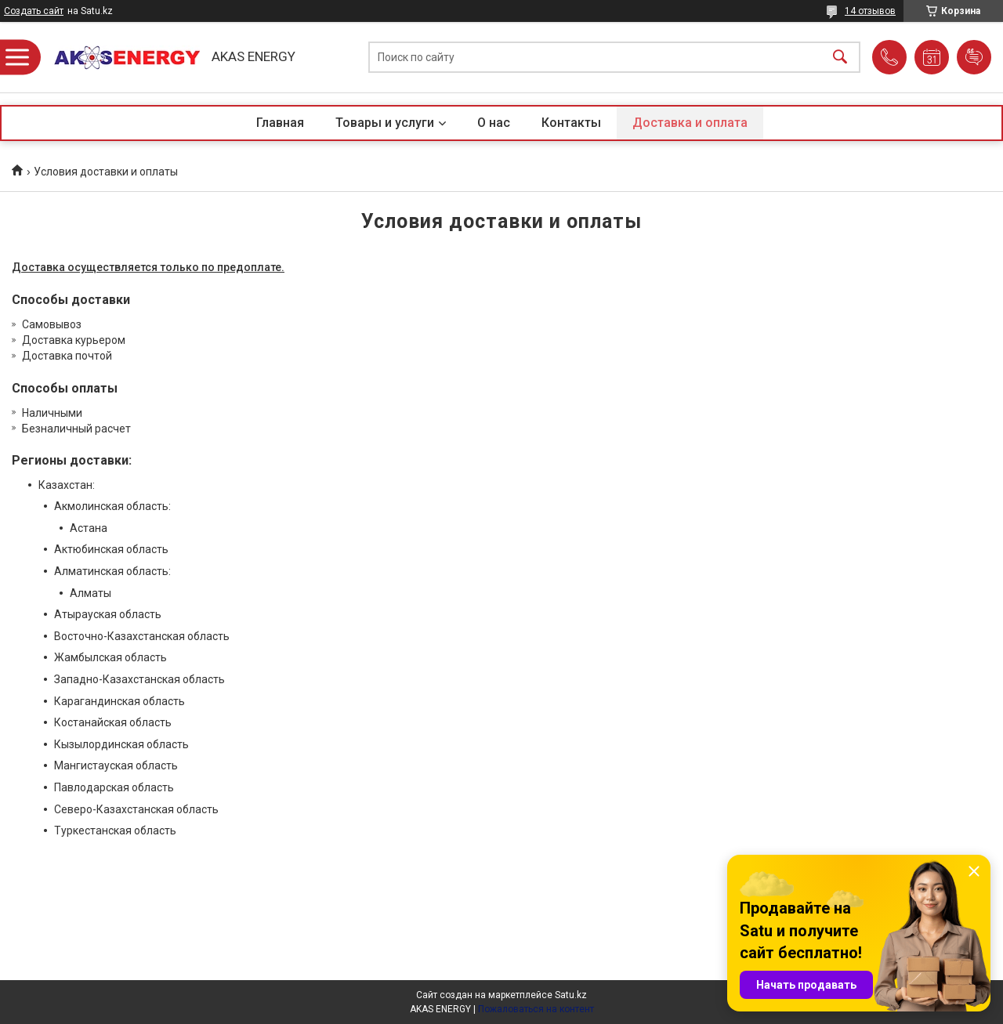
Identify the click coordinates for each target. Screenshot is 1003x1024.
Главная (280, 122)
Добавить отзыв (974, 57)
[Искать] (840, 57)
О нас (493, 122)
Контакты (571, 122)
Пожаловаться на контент (536, 1009)
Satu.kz (571, 995)
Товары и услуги (384, 122)
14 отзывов (870, 10)
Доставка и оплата (690, 122)
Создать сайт (33, 10)
